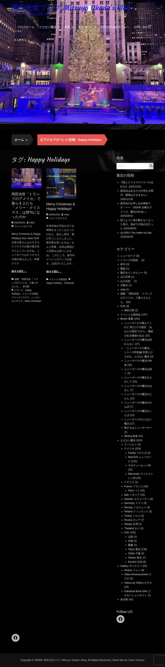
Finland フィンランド (136, 511)
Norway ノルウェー (135, 507)
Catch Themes (136, 660)
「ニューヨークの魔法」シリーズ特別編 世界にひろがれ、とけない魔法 (138, 352)
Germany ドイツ (133, 503)
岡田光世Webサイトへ (114, 27)
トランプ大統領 (30, 293)
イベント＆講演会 (58, 279)
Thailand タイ (132, 528)
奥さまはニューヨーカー (138, 427)
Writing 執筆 (131, 436)
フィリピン (130, 444)
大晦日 (124, 285)
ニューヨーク (128, 256)
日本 (122, 306)
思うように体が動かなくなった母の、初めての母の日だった (136, 224)
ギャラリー (85, 27)
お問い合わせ (142, 27)
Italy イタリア (132, 494)
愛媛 (130, 545)
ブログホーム (25, 27)
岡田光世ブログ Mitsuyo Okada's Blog (71, 7)
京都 (130, 541)
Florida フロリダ (137, 453)
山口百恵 (125, 276)
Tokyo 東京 (134, 549)
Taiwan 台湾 (131, 524)
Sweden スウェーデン (136, 499)
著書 (67, 27)
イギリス (129, 482)
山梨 (130, 536)
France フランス (133, 486)
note (122, 289)
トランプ (18, 290)
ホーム (20, 139)
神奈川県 (129, 310)
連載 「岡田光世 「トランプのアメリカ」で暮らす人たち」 (25, 283)
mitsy (32, 222)
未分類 (26, 286)
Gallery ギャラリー (131, 566)
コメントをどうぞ (23, 226)
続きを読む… (19, 271)
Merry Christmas (33, 301)
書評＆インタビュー (131, 272)
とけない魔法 (47, 27)
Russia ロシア (132, 520)
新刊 (122, 264)
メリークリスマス (20, 297)
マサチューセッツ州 (139, 465)
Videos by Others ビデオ (138, 582)
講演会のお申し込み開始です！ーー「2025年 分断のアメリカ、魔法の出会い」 (136, 207)
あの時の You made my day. (136, 232)
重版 (122, 268)
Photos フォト (132, 570)
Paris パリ (133, 490)
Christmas (69, 283)
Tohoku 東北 (135, 557)
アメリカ (129, 448)
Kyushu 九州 (135, 561)
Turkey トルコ (132, 515)
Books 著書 (126, 318)
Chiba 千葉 (134, 553)
